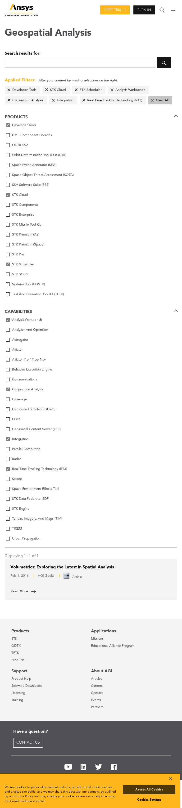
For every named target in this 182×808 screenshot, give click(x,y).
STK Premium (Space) (28, 244)
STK (14, 638)
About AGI (101, 671)
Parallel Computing (26, 449)
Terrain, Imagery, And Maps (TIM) (37, 518)
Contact (97, 693)
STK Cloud (58, 90)
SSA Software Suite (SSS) (30, 185)
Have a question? (30, 731)
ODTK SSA (20, 145)
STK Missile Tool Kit (26, 224)
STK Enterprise (23, 214)
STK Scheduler (91, 90)
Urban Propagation (26, 538)
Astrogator (20, 339)
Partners (97, 707)
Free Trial (18, 660)
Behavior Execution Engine (32, 369)
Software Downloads (26, 685)
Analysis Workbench (130, 90)
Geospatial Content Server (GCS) (37, 429)
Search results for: (23, 53)
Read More (19, 591)
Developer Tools (24, 90)
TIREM (17, 528)
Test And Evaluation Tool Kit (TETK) (38, 294)
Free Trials (115, 10)
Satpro (17, 479)
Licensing (18, 693)
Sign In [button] (144, 10)
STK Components (25, 204)
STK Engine (20, 508)
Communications (24, 379)
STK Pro (18, 254)
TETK (15, 653)
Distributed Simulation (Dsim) (33, 409)
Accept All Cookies (149, 789)
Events (96, 700)
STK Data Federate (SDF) (31, 498)
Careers (97, 685)
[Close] (170, 778)
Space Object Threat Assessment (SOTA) (43, 175)
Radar (16, 459)
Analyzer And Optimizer (30, 329)
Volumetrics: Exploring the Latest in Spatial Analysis (62, 567)
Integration (65, 100)
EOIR (16, 419)
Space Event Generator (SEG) (34, 165)
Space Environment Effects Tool (35, 489)
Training (17, 700)
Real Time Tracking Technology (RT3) (114, 100)
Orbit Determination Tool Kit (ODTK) (39, 155)
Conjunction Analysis (27, 100)
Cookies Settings (149, 799)
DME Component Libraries (32, 135)
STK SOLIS (20, 274)
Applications (103, 631)
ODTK (16, 645)
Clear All (162, 100)
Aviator (17, 349)
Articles (96, 678)
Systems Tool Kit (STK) (28, 284)
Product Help (21, 678)
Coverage (19, 399)
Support (19, 671)
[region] (90, 791)
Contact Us (28, 743)
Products (20, 631)
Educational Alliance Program (113, 645)
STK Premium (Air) (25, 234)
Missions (97, 638)
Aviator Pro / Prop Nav (29, 359)
